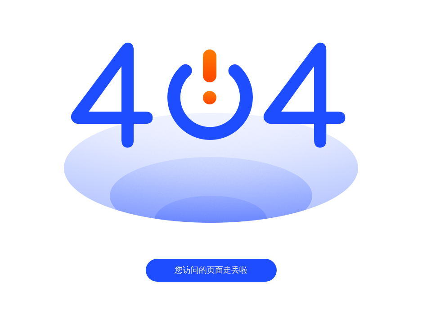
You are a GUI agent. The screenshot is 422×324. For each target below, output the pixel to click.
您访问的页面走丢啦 (211, 270)
